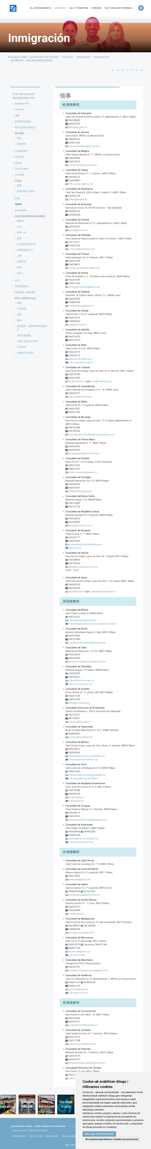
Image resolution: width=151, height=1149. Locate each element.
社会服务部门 (22, 151)
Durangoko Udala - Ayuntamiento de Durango (33, 57)
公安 (17, 280)
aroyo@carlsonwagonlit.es (81, 932)
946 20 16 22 (34, 1136)
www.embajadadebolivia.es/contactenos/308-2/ (92, 623)
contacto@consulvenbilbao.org (83, 838)
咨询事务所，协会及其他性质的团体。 (33, 60)
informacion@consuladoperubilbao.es (87, 775)
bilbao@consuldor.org (79, 702)
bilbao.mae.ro (74, 548)
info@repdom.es (76, 797)
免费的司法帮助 (25, 352)
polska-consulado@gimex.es (82, 472)
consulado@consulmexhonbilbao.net (86, 756)
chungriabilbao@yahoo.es (80, 305)
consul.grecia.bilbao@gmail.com (84, 286)
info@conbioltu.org (77, 381)
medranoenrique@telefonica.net (84, 894)
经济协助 (19, 157)
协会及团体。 (22, 210)
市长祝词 (19, 109)
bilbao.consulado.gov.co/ (80, 684)
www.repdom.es (76, 800)
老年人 (20, 273)
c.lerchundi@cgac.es (78, 989)
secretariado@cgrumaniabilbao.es (85, 544)
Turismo (96, 8)
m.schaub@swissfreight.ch (102, 591)
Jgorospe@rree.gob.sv (79, 721)
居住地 (18, 162)
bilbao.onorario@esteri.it (80, 359)
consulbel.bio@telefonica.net (82, 165)
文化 (19, 226)
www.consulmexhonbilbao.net (83, 759)
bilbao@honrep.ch (77, 591)
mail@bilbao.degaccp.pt (80, 491)
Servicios (60, 8)
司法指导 (21, 347)
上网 (19, 255)
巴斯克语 (21, 261)
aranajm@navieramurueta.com (83, 1025)
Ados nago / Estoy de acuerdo (99, 1134)
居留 (19, 302)
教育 (19, 185)
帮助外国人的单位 (26, 191)
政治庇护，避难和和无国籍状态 (32, 328)
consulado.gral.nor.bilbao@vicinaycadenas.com (91, 434)
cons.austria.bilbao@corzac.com (84, 146)
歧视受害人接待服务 (25, 292)
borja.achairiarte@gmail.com (82, 1044)
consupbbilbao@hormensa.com (83, 453)
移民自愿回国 (24, 335)
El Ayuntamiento (40, 8)
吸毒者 (20, 220)
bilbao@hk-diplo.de (77, 127)
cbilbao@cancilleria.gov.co (81, 680)
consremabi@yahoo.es (79, 951)
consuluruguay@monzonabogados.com (87, 819)
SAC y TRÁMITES (78, 8)
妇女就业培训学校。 (27, 244)
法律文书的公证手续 (27, 341)
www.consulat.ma (76, 955)
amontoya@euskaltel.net (80, 737)
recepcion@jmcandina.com (81, 249)
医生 (19, 138)
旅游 (19, 267)
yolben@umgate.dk (77, 199)
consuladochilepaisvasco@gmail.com (87, 661)
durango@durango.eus (74, 1136)
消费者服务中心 (25, 250)
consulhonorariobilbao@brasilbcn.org (86, 642)
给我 (17, 198)
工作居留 (21, 308)
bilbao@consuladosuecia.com (83, 566)
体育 (19, 238)
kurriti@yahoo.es (76, 913)
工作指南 (19, 174)
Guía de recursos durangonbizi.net (23, 95)
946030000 (18, 1136)
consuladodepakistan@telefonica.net (86, 1062)
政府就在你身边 (23, 121)
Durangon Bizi (101, 57)
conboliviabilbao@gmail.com (82, 620)
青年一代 (21, 232)
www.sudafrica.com (77, 992)
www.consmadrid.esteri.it (80, 362)
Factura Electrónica (118, 8)
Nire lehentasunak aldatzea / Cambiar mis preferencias (112, 1139)
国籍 (19, 320)
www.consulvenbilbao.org (80, 842)
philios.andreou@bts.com (80, 184)
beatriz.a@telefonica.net (80, 396)
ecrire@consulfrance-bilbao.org (83, 268)
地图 (17, 115)
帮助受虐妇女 (22, 286)
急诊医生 (21, 143)
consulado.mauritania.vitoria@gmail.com (88, 970)
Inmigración (83, 57)
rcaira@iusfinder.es (77, 324)
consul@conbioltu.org (100, 381)
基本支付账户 (22, 168)
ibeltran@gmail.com (77, 230)
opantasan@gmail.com (79, 879)
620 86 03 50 (51, 1136)
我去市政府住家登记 (25, 127)
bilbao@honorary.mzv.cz (80, 525)
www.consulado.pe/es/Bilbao (83, 778)
